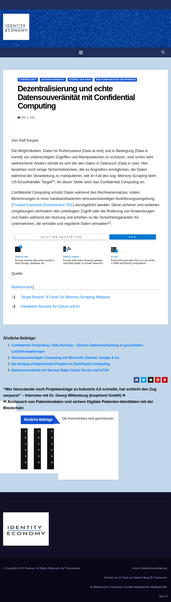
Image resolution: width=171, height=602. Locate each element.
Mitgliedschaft (158, 586)
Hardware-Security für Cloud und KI (50, 306)
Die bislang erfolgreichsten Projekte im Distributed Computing (60, 364)
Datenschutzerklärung (154, 568)
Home (136, 568)
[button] (163, 52)
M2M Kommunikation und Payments (116, 79)
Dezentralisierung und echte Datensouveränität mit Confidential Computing (76, 97)
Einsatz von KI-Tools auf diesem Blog (126, 577)
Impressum (116, 586)
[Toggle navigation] (81, 52)
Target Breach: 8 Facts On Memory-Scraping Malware (65, 297)
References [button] (21, 287)
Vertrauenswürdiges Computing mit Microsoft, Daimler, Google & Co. (65, 357)
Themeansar (72, 568)
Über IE (163, 596)
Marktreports (141, 586)
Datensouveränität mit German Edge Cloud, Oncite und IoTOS (60, 370)
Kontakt (128, 586)
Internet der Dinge (80, 79)
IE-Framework (158, 577)
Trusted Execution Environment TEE (43, 205)
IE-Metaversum (99, 586)
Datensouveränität (53, 79)
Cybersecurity (28, 79)
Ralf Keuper (26, 431)
